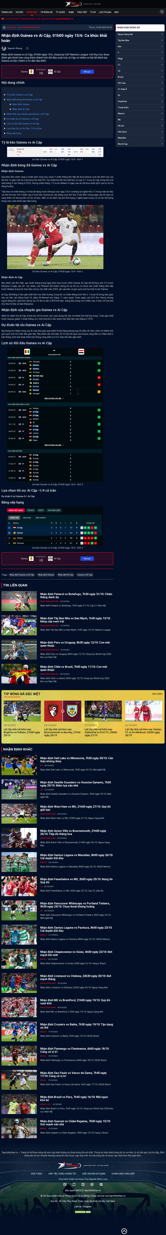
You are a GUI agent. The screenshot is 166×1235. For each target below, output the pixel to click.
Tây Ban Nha (123, 40)
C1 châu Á (122, 89)
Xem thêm (157, 694)
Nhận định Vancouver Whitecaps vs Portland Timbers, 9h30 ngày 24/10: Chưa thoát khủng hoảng (75, 905)
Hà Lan (121, 126)
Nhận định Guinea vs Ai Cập (22, 575)
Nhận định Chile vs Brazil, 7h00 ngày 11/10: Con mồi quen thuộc (73, 668)
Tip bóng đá (47, 12)
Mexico (121, 113)
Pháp (120, 59)
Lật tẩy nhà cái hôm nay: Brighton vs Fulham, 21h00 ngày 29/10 (22, 732)
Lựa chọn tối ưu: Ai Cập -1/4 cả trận (24, 128)
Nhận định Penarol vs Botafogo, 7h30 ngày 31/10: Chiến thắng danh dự (76, 595)
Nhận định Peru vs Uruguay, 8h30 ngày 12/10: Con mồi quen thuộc (75, 644)
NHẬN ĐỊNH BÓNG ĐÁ (30, 27)
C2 (119, 71)
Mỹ (119, 119)
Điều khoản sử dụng (93, 1173)
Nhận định (32, 12)
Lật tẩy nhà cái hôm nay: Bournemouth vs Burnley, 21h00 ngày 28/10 (62, 732)
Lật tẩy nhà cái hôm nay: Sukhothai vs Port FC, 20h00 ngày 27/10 (101, 732)
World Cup (122, 144)
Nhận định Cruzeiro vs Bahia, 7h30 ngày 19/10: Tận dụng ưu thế (76, 1026)
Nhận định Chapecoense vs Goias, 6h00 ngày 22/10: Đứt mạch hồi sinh (76, 953)
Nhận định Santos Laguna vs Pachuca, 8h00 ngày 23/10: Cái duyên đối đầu (76, 929)
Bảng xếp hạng (14, 133)
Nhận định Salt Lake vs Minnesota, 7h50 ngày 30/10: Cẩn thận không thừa (76, 759)
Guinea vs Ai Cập (84, 575)
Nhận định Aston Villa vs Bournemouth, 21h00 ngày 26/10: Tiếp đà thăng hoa (73, 832)
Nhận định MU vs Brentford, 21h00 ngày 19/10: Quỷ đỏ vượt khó (75, 1001)
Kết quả (87, 72)
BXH (117, 12)
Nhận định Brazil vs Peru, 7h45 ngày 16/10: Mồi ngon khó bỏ (74, 1098)
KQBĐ (71, 12)
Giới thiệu (36, 1173)
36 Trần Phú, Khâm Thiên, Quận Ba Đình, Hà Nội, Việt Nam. (87, 1201)
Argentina (122, 101)
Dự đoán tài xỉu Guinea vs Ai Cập (23, 118)
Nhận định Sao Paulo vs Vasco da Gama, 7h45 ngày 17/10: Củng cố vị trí (73, 1074)
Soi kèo (19, 12)
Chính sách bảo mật (123, 1173)
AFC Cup (121, 83)
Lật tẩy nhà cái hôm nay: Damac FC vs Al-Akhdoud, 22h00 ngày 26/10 (143, 732)
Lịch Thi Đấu (105, 12)
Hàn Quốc (122, 132)
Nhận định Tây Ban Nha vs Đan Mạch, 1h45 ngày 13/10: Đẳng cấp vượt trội (75, 620)
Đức (120, 46)
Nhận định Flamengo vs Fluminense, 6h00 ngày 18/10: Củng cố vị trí (74, 1050)
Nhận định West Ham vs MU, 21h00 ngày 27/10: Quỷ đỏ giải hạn (75, 808)
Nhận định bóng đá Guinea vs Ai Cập (24, 99)
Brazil (120, 77)
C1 (119, 65)
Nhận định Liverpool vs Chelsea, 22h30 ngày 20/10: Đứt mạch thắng (75, 977)
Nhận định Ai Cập (20, 109)
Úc (119, 95)
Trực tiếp (82, 12)
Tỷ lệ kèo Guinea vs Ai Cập (20, 94)
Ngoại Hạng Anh (125, 34)
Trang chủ (6, 12)
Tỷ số (93, 12)
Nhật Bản (122, 138)
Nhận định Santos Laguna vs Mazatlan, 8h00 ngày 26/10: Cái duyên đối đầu (76, 856)
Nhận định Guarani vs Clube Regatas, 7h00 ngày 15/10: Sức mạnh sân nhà (75, 1123)
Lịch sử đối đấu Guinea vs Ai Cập (23, 123)
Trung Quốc (123, 107)
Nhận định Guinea (20, 104)
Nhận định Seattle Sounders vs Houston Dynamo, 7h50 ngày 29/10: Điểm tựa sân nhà (75, 784)
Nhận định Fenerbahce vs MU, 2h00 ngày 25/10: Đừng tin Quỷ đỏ (76, 880)
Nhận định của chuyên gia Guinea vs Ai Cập (28, 114)
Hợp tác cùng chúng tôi (62, 1173)
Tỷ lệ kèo (60, 12)
